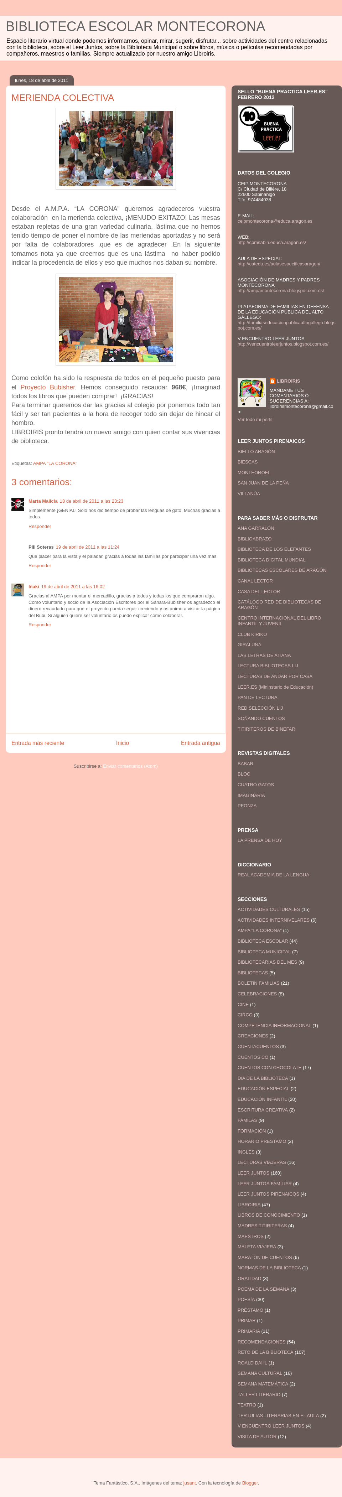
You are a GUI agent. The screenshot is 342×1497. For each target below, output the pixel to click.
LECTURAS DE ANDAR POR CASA (275, 676)
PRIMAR (247, 1320)
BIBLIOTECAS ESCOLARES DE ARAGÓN (282, 570)
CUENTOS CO (253, 1057)
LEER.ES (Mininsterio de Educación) (275, 687)
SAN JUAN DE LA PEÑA (263, 483)
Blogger (250, 1483)
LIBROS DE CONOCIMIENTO (269, 1215)
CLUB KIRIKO (252, 634)
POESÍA (246, 1299)
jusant (189, 1483)
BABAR (245, 763)
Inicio (122, 743)
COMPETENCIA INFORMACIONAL (274, 1025)
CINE (243, 1004)
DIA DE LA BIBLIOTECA (263, 1078)
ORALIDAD (249, 1278)
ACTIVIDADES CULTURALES (269, 909)
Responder (39, 526)
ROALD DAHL (252, 1363)
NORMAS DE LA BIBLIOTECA (269, 1267)
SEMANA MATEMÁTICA (263, 1384)
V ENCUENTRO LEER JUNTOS (271, 1426)
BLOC (244, 774)
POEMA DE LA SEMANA (263, 1289)
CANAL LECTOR (255, 581)
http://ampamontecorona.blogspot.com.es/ (281, 290)
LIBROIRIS (288, 381)
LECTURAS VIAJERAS (262, 1162)
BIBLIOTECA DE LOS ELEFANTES (274, 549)
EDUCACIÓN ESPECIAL (263, 1088)
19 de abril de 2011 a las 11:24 (88, 547)
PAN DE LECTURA (258, 697)
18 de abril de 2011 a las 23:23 (92, 501)
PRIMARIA (249, 1331)
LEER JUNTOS (253, 1173)
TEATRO (247, 1405)
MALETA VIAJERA (257, 1246)
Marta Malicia (43, 501)
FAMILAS (247, 1120)
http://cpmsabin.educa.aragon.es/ (272, 242)
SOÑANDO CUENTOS (261, 718)
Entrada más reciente (37, 743)
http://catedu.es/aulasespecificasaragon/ (279, 263)
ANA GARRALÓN (256, 528)
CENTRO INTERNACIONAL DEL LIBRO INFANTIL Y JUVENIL (279, 620)
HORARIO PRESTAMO (262, 1141)
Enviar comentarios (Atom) (130, 766)
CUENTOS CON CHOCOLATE (269, 1067)
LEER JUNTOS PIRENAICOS (268, 1194)
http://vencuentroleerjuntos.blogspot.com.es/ (283, 344)
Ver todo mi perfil (255, 419)
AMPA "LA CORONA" (55, 463)
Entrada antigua (200, 743)
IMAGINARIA (251, 795)
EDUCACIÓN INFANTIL (262, 1099)
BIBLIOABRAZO (254, 539)
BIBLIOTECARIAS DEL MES (267, 962)
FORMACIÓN (252, 1131)
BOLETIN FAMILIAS (259, 983)
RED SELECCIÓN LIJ (260, 708)
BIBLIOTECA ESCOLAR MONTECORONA (135, 26)
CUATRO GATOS (256, 784)
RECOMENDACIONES (261, 1342)
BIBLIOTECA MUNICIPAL (264, 951)
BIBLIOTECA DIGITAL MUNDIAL (272, 560)
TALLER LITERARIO (259, 1394)
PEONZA (247, 805)
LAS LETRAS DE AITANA (264, 655)
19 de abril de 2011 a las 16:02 (73, 586)
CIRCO (245, 1014)
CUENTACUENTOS (258, 1046)
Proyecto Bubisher (48, 387)
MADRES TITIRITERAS (262, 1225)
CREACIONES (253, 1035)
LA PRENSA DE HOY (260, 840)
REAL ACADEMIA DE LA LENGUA (273, 874)
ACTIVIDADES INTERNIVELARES (274, 920)
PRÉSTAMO (250, 1310)
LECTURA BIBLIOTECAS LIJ (268, 665)
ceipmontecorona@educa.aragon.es (275, 221)
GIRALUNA (249, 644)
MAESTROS (251, 1236)
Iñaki (33, 586)
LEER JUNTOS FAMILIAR (265, 1183)
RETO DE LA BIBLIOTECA (266, 1352)
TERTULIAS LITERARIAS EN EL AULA (278, 1415)
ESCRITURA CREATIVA (263, 1110)
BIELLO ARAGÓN (256, 451)
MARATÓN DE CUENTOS (265, 1257)
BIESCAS (248, 462)
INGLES (246, 1152)
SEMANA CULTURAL (260, 1373)
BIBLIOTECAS (253, 972)
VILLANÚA (249, 493)
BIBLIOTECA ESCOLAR (263, 941)
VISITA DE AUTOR (257, 1436)
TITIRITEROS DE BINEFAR (266, 729)
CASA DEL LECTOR (259, 591)
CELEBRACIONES (257, 993)
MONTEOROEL (254, 472)
